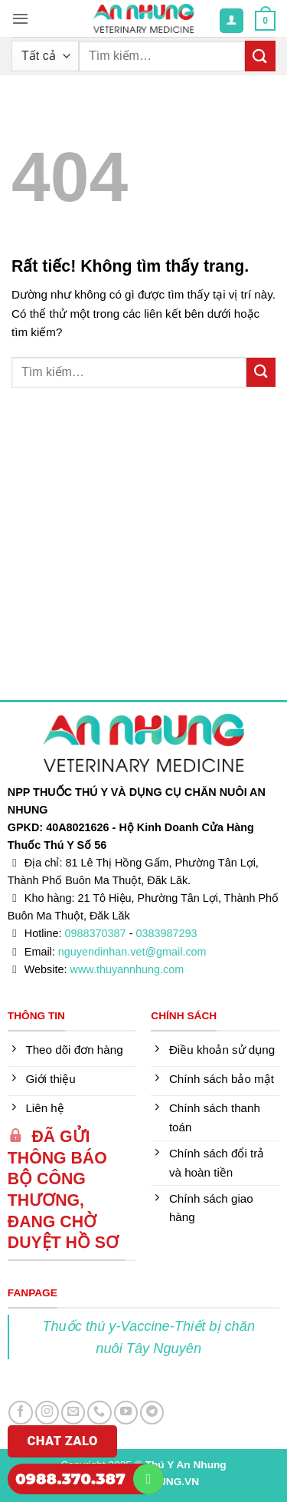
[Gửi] (260, 56)
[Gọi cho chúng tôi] (99, 1412)
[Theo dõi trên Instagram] (47, 1412)
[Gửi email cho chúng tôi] (73, 1412)
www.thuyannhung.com (127, 969)
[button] (20, 18)
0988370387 (95, 933)
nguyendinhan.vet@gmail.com (132, 952)
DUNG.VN (175, 1481)
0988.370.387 (70, 1479)
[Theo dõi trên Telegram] (152, 1412)
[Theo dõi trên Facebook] (20, 1412)
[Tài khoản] (231, 20)
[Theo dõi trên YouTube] (126, 1412)
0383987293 (166, 933)
